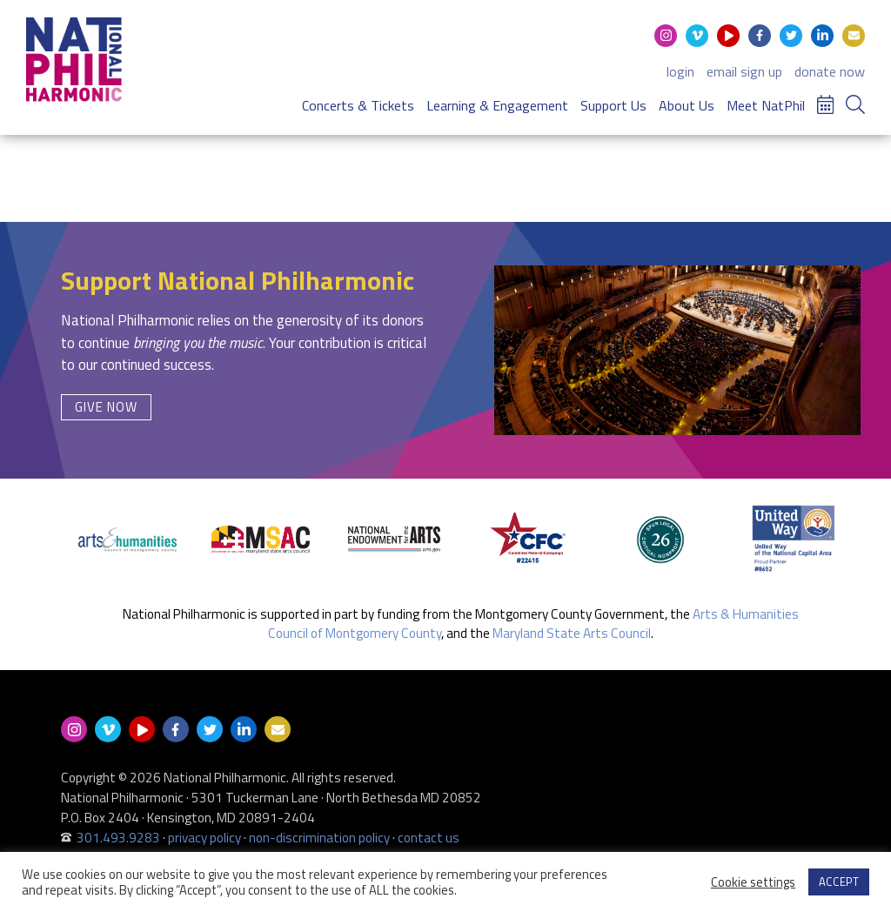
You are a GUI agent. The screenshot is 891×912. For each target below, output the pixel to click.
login (680, 71)
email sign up (744, 71)
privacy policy (204, 838)
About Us (686, 105)
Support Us (613, 105)
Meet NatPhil (766, 105)
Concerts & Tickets (358, 105)
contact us (428, 838)
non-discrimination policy (319, 838)
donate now (829, 71)
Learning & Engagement (497, 105)
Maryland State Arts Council (571, 633)
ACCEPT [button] (839, 881)
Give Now (106, 407)
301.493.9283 (118, 838)
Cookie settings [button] (753, 882)
